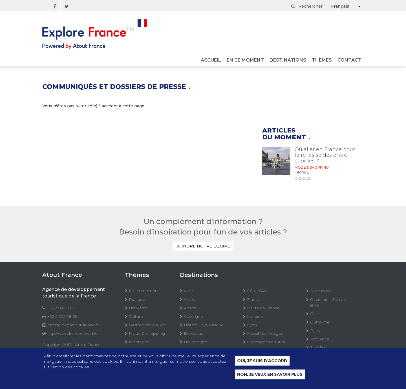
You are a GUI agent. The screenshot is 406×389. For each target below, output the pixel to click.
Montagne (139, 341)
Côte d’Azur (258, 290)
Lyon (252, 324)
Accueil (211, 60)
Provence (319, 339)
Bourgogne (195, 341)
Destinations (288, 60)
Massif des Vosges (265, 333)
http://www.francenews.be (72, 333)
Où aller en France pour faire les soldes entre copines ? (325, 155)
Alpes (189, 299)
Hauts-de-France (263, 307)
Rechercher (307, 6)
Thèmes (322, 60)
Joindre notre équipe (203, 246)
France (253, 299)
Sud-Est (317, 347)
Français (340, 6)
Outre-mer (320, 322)
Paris (315, 330)
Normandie (321, 290)
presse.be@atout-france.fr (72, 324)
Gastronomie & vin (147, 324)
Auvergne (193, 316)
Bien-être (138, 307)
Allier (188, 290)
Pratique (137, 299)
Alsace (190, 307)
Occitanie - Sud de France (326, 302)
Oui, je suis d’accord (262, 361)
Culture (136, 316)
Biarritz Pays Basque (204, 324)
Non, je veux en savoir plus (270, 374)
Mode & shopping (147, 333)
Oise (314, 313)
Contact (349, 60)
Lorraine (255, 316)
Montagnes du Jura (266, 341)
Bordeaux (193, 333)
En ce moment (245, 60)
